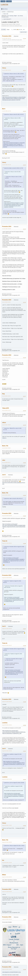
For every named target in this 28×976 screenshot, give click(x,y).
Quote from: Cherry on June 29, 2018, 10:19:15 (14, 114)
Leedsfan (4, 722)
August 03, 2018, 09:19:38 (7, 515)
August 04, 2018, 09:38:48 (7, 701)
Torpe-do (4, 541)
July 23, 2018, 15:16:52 (6, 357)
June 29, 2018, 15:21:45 (6, 164)
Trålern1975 (5, 408)
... (13, 29)
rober (3, 460)
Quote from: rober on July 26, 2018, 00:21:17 (13, 498)
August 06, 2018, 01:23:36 (7, 779)
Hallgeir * (15, 15)
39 (15, 29)
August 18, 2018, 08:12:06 (7, 891)
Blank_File (5, 445)
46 (23, 29)
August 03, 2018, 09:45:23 (7, 543)
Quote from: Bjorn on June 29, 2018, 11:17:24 (13, 168)
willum (4, 422)
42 (21, 29)
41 (19, 29)
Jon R (8, 15)
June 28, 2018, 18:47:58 (6, 38)
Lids (18, 15)
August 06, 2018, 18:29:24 (7, 842)
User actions (23, 32)
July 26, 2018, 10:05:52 (6, 495)
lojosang (11, 15)
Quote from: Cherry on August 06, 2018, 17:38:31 (14, 845)
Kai (3, 860)
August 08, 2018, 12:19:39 (7, 862)
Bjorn (3, 108)
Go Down (3, 29)
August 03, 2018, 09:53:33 (7, 628)
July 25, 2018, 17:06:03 (6, 424)
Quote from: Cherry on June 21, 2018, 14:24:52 (14, 73)
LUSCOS (4, 5)
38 (14, 29)
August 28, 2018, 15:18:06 (7, 969)
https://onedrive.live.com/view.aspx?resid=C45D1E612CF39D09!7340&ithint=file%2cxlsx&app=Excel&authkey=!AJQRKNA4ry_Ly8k (13, 732)
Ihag (3, 393)
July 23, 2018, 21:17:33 (6, 410)
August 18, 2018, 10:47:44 (7, 919)
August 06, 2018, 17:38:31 (7, 825)
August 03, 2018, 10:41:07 (7, 645)
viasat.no (4, 437)
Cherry (4, 68)
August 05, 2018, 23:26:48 (7, 750)
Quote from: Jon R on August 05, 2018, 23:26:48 (14, 782)
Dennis (21, 15)
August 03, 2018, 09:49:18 (7, 577)
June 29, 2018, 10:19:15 (6, 70)
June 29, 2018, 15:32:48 (6, 228)
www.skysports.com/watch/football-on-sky (11, 972)
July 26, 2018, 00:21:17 (6, 462)
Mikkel (4, 874)
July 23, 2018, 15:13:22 (6, 302)
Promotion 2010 (5, 17)
